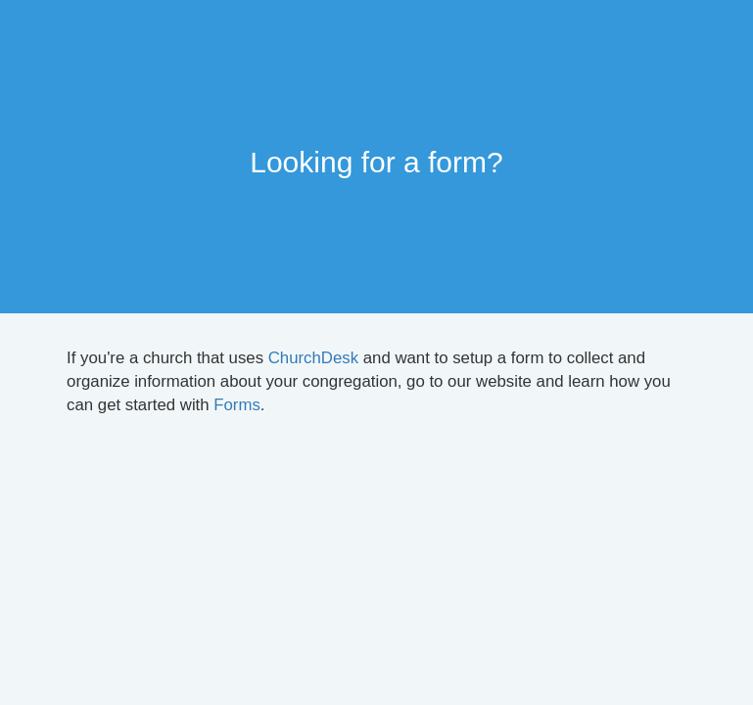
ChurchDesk (313, 358)
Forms (236, 405)
